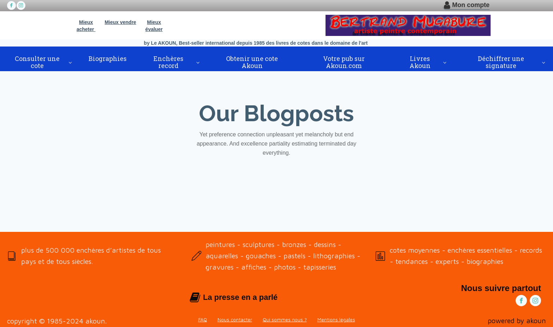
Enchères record (168, 62)
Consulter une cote (37, 62)
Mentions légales (336, 319)
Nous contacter (235, 319)
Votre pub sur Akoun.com (344, 62)
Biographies (108, 58)
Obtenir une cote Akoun (252, 62)
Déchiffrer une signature (501, 62)
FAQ (202, 319)
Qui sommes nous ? (285, 319)
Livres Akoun (420, 62)
